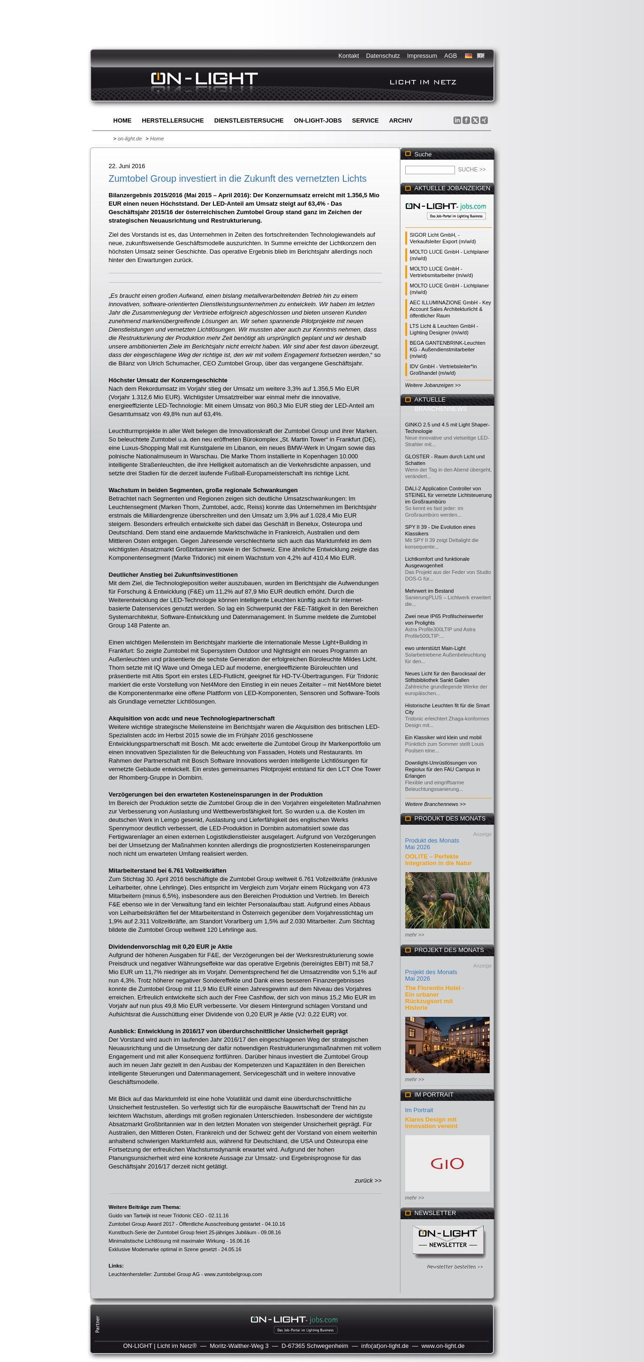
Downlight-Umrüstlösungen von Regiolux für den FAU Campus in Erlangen (442, 769)
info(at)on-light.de (385, 1345)
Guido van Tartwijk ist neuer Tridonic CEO (156, 1215)
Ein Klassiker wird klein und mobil (443, 737)
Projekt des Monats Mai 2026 (431, 975)
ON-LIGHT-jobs (318, 120)
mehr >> (414, 934)
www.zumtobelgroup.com (233, 1274)
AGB (450, 55)
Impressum (422, 55)
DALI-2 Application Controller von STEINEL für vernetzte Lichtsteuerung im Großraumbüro (448, 495)
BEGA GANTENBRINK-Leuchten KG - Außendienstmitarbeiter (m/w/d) (447, 349)
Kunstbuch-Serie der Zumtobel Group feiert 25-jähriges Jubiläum (183, 1232)
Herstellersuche (173, 120)
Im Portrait (419, 1110)
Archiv (400, 120)
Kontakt (348, 55)
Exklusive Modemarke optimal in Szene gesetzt (163, 1249)
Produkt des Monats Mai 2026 (432, 844)
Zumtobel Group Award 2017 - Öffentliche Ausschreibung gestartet (185, 1224)
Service (365, 120)
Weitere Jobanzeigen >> (433, 385)
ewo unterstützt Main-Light (435, 648)
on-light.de (130, 138)
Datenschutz (383, 55)
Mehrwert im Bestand (429, 591)
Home (123, 120)
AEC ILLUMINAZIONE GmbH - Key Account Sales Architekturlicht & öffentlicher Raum (451, 309)
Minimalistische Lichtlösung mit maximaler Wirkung (167, 1241)
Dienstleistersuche (249, 120)
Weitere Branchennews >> (435, 804)
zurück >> (368, 1180)
